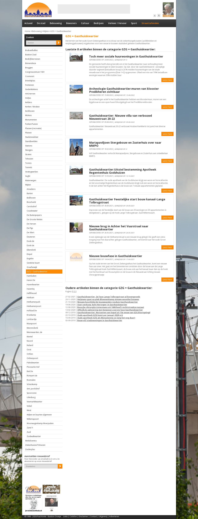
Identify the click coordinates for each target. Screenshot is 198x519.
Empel (29, 254)
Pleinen (28, 132)
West (29, 410)
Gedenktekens (31, 89)
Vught (27, 176)
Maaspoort (32, 323)
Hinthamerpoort (34, 306)
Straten (28, 154)
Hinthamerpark (33, 302)
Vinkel (29, 406)
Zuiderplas (30, 449)
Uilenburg (31, 397)
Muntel (30, 336)
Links (65, 516)
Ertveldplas (30, 80)
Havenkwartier (33, 284)
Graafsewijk (32, 267)
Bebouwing (56, 23)
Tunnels (28, 167)
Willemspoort (33, 419)
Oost (29, 349)
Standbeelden (31, 141)
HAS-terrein (30, 93)
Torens (28, 163)
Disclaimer (83, 516)
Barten (30, 193)
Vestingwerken (31, 171)
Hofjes (28, 98)
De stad (41, 23)
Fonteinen (29, 85)
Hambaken (31, 276)
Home (27, 31)
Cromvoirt (29, 76)
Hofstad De (32, 310)
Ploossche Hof (33, 367)
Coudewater (32, 210)
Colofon (73, 516)
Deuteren (31, 236)
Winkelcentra (31, 440)
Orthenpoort (32, 358)
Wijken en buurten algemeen (39, 414)
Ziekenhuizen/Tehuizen (35, 445)
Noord (30, 341)
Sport (134, 23)
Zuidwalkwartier (34, 436)
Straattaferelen (150, 23)
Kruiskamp (31, 315)
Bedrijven (99, 23)
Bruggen (29, 67)
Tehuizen (29, 158)
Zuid (29, 432)
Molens (28, 115)
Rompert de (32, 375)
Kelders (28, 102)
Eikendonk (31, 250)
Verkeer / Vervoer (117, 23)
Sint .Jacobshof (33, 388)
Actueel (28, 23)
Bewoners (71, 23)
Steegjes (28, 150)
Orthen (30, 354)
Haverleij (30, 289)
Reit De (30, 371)
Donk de (30, 241)
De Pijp (30, 228)
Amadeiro (31, 189)
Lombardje (32, 319)
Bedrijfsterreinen (32, 59)
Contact (93, 516)
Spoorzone (32, 393)
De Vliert (30, 232)
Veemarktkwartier (34, 401)
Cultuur (85, 23)
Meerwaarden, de (34, 332)
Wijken (46, 31)
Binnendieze (30, 63)
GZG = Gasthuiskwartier (60, 31)
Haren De (31, 280)
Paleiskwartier (33, 362)
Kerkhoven (29, 111)
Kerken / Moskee (32, 106)
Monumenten (31, 119)
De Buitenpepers (34, 215)
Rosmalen (31, 380)
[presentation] (42, 474)
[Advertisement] (94, 9)
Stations (28, 145)
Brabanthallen (31, 50)
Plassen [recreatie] (33, 128)
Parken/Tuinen (31, 124)
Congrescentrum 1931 (35, 72)
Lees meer (167, 80)
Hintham (30, 297)
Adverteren (114, 516)
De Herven (31, 223)
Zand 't (30, 427)
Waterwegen (30, 180)
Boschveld (31, 202)
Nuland (30, 345)
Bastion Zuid (30, 54)
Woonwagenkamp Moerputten (40, 423)
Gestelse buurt (33, 263)
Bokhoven (31, 197)
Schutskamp (32, 384)
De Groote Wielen (34, 219)
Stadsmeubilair (31, 137)
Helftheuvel (32, 293)
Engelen (30, 258)
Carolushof (32, 206)
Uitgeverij (103, 516)
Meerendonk (32, 328)
